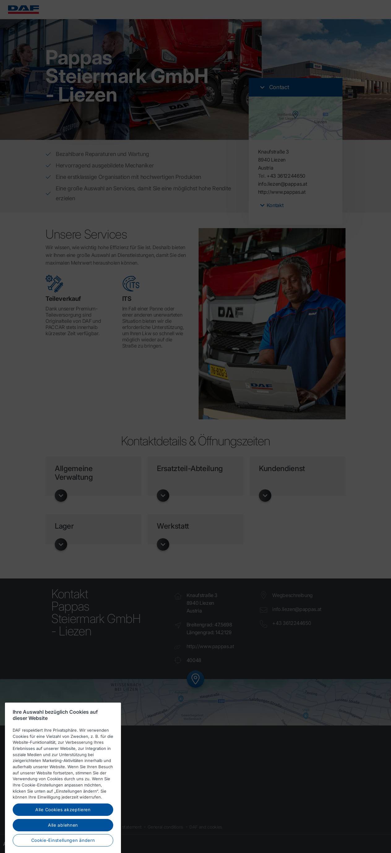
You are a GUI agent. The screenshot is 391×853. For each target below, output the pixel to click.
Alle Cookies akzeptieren (63, 819)
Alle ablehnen (63, 835)
